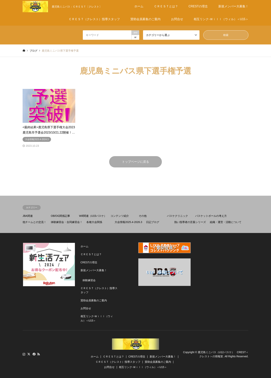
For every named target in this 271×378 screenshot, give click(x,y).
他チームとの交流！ (34, 222)
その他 (143, 215)
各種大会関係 (94, 222)
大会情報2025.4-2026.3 (128, 222)
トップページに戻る (135, 161)
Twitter (28, 354)
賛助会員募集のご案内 (145, 19)
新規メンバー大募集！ (233, 6)
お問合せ (177, 19)
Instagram (24, 354)
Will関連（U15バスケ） (93, 215)
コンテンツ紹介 (119, 215)
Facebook (33, 354)
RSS (38, 354)
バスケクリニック (177, 215)
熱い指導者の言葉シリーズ (190, 222)
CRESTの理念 (198, 6)
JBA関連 (28, 215)
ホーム (138, 6)
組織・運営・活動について (225, 222)
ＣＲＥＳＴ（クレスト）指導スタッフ (94, 19)
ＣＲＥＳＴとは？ (166, 6)
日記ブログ (152, 222)
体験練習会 (89, 280)
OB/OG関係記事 (60, 215)
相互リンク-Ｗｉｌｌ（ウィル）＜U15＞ (221, 19)
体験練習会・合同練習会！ (66, 222)
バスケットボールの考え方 (211, 215)
